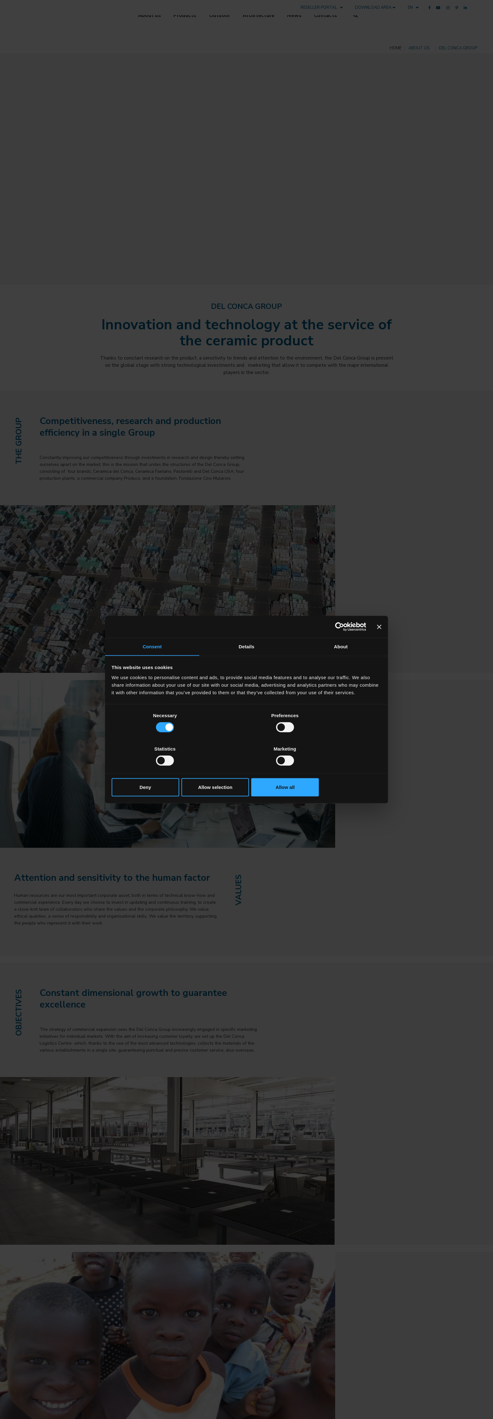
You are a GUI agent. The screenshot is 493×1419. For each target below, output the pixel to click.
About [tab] (341, 664)
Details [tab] (246, 664)
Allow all (336, 770)
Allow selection (246, 770)
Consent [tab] (152, 664)
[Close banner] (379, 643)
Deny (156, 770)
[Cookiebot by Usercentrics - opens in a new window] (338, 643)
